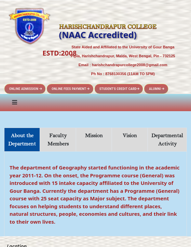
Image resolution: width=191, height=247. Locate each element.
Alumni (156, 89)
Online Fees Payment (71, 89)
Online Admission (25, 89)
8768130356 (115, 74)
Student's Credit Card (119, 89)
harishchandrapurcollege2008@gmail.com (129, 65)
